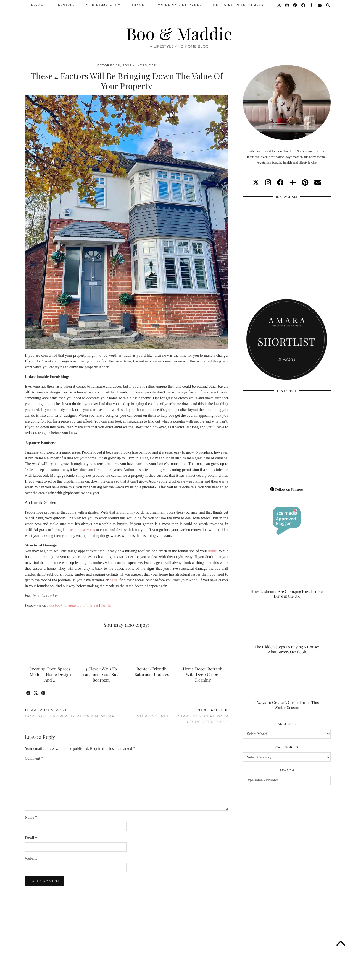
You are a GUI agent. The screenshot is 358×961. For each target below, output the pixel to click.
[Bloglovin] (312, 5)
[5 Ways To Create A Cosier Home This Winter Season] (287, 685)
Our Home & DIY (103, 5)
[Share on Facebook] (28, 693)
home (212, 551)
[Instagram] (287, 5)
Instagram (73, 605)
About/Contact (91, 955)
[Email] (320, 5)
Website (31, 858)
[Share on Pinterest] (43, 693)
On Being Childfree (180, 5)
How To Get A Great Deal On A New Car (70, 713)
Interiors (146, 65)
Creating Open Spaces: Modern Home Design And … (50, 674)
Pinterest (91, 605)
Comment (34, 758)
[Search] (328, 5)
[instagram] (268, 182)
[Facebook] (303, 5)
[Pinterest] (295, 5)
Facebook (54, 605)
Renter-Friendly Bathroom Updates (152, 671)
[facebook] (280, 182)
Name (31, 817)
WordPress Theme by (304, 955)
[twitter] (255, 182)
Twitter (106, 605)
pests (113, 580)
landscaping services (79, 530)
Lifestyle (64, 5)
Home (37, 5)
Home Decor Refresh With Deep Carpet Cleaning (202, 674)
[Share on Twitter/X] (36, 693)
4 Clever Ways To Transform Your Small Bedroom (101, 674)
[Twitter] (279, 5)
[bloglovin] (293, 182)
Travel (139, 5)
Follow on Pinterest (286, 489)
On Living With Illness (238, 5)
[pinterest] (305, 182)
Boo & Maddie (179, 33)
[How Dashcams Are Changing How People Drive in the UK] (287, 574)
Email (31, 838)
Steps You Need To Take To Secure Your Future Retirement (177, 716)
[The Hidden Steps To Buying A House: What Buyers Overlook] (287, 630)
